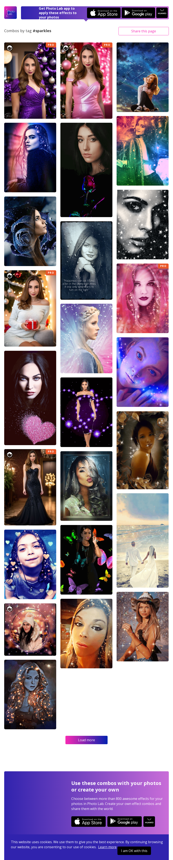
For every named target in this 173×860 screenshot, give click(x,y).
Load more (86, 740)
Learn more (107, 847)
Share (143, 31)
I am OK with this (134, 850)
